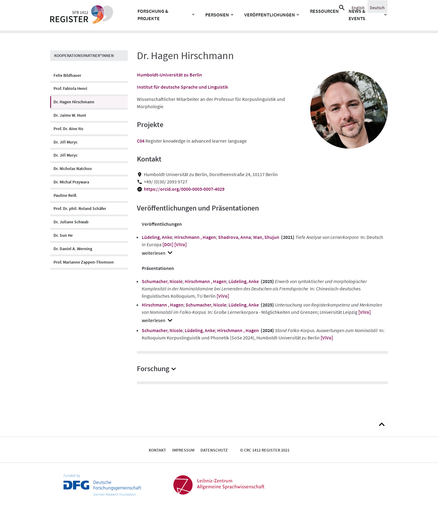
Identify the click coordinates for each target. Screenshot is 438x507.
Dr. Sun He (63, 235)
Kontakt (157, 450)
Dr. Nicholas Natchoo (73, 168)
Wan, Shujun (266, 237)
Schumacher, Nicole (162, 281)
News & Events (357, 14)
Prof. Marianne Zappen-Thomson (84, 262)
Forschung (153, 368)
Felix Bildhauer (67, 75)
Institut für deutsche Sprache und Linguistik (182, 87)
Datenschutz (214, 450)
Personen (217, 15)
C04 (140, 141)
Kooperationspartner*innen (84, 55)
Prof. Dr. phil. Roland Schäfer (80, 208)
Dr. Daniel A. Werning (73, 248)
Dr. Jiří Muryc (66, 142)
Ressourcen (324, 11)
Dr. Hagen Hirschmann (74, 102)
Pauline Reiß (65, 195)
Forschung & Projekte (152, 14)
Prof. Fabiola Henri (70, 88)
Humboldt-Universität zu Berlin (169, 75)
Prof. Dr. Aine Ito (68, 128)
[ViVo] (180, 244)
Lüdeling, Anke (157, 237)
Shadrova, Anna (234, 237)
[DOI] (167, 244)
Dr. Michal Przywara (71, 182)
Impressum (183, 450)
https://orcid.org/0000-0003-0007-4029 (184, 189)
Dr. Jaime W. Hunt (70, 115)
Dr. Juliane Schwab (71, 222)
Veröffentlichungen (269, 15)
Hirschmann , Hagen (195, 237)
